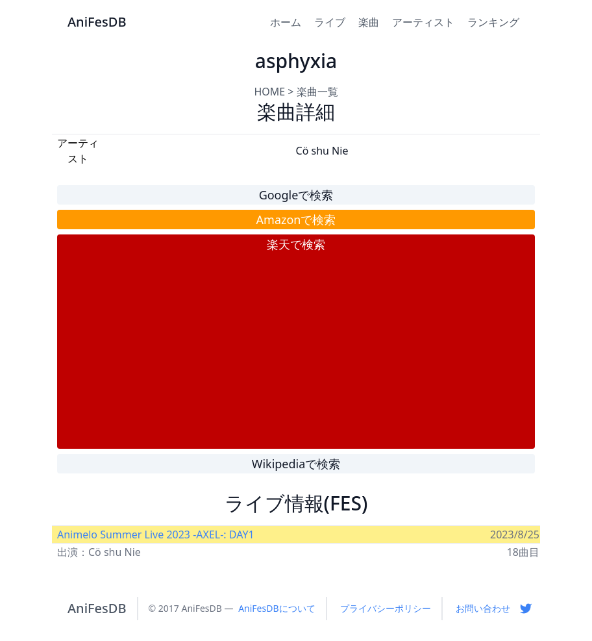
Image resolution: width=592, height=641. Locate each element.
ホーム (285, 22)
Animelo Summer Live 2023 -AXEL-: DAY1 (155, 534)
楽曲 (368, 22)
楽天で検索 (296, 244)
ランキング (493, 22)
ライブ (329, 22)
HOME (269, 91)
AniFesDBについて (276, 608)
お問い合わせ (483, 608)
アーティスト (423, 22)
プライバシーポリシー (385, 608)
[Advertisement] (296, 351)
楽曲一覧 (317, 91)
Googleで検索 (296, 195)
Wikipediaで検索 (296, 463)
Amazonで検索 (296, 219)
